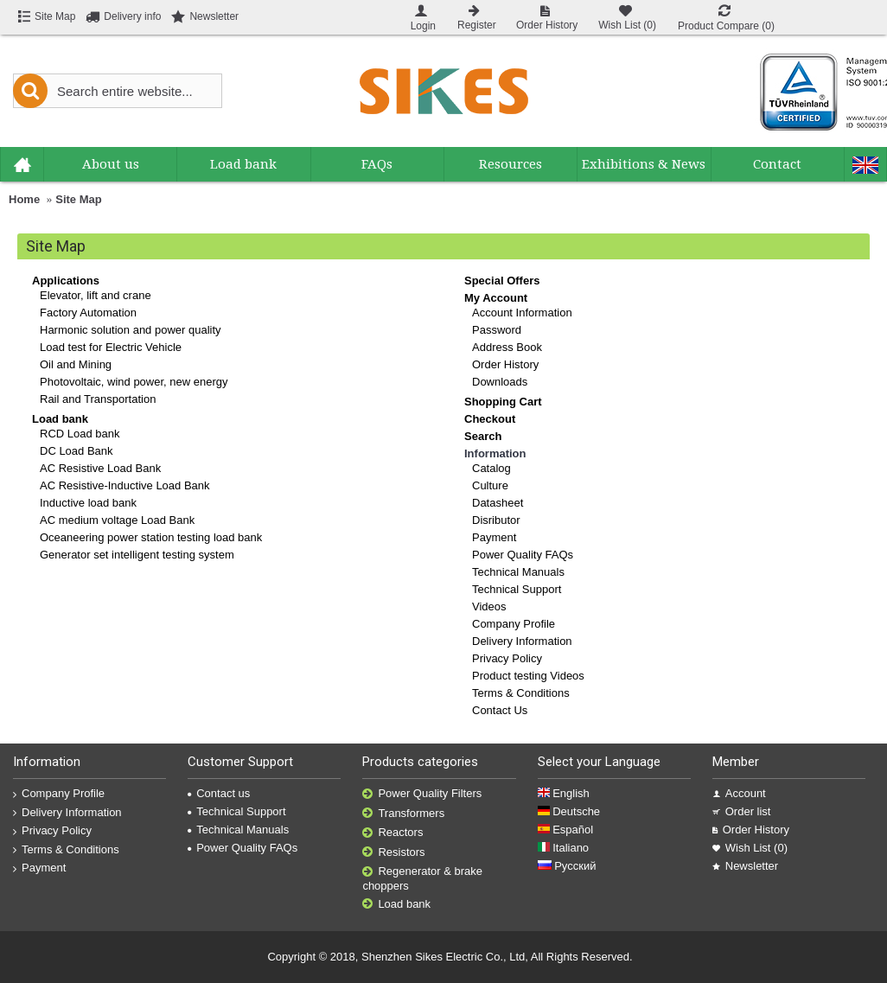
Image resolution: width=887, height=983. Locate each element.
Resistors (393, 853)
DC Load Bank (76, 450)
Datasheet (497, 502)
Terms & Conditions (521, 692)
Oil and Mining (76, 364)
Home (24, 199)
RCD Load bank (80, 433)
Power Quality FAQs (522, 554)
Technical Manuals (518, 571)
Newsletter (745, 865)
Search (482, 436)
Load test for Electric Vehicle (111, 347)
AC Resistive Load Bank (100, 468)
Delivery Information (522, 641)
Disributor (496, 520)
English (564, 793)
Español (566, 829)
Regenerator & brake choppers (422, 878)
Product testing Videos (528, 675)
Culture (490, 485)
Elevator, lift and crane (95, 295)
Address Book (507, 347)
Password (496, 329)
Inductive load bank (88, 502)
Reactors (392, 833)
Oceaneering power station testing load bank (151, 537)
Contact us (219, 793)
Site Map (78, 199)
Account (739, 793)
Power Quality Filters (422, 794)
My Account (495, 297)
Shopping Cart (503, 401)
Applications (65, 280)
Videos (489, 606)
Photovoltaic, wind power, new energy (134, 381)
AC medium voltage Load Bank (117, 520)
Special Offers (501, 280)
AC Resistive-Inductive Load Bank (125, 485)
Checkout (489, 418)
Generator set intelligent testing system (137, 554)
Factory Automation (88, 312)
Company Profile (513, 623)
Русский (567, 865)
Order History (505, 364)
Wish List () (750, 847)
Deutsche (569, 811)
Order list (741, 811)
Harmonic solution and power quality (130, 329)
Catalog (491, 468)
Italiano (564, 847)
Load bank (60, 418)
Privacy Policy (507, 658)
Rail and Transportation (98, 399)
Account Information (522, 312)
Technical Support (516, 589)
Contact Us (499, 710)
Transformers (403, 814)
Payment (494, 537)
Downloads (499, 381)
